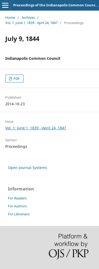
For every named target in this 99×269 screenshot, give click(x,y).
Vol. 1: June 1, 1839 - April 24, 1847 (31, 22)
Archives (28, 17)
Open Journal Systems (27, 167)
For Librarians (19, 214)
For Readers (17, 198)
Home (10, 17)
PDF (16, 78)
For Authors (17, 206)
